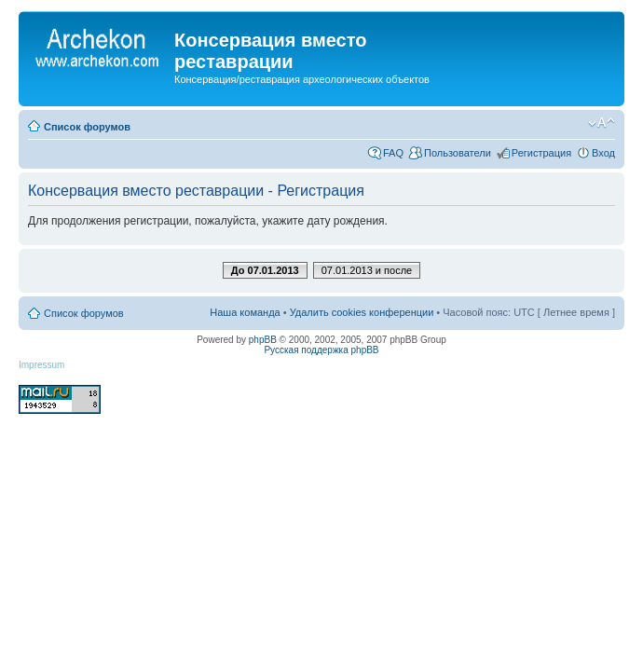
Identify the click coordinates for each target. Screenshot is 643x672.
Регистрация (541, 152)
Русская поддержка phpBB (321, 350)
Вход (603, 152)
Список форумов (87, 126)
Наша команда (245, 312)
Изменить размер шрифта (601, 123)
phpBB (263, 340)
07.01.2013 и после (367, 270)
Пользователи (457, 152)
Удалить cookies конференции (362, 312)
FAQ (393, 152)
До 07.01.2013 (265, 270)
